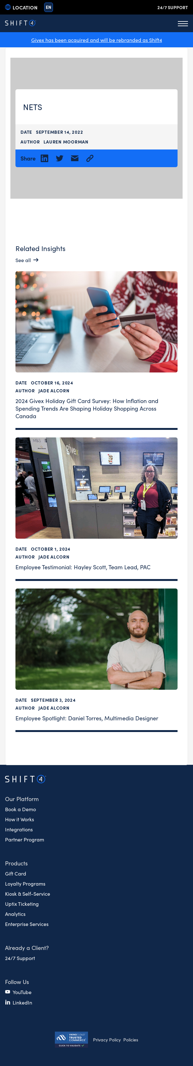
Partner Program (24, 839)
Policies (130, 1039)
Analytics (15, 913)
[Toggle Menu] (183, 23)
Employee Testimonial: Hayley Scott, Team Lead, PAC (82, 567)
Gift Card (15, 873)
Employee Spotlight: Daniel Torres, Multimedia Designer (86, 718)
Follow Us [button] (17, 982)
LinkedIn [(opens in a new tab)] (22, 1002)
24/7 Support (172, 7)
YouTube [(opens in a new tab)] (22, 991)
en (48, 7)
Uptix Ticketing (22, 903)
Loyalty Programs (25, 883)
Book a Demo (20, 808)
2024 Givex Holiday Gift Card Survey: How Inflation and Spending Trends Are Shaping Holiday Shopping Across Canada (86, 407)
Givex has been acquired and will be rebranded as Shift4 (96, 39)
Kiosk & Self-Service (27, 893)
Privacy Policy (107, 1039)
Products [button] (16, 863)
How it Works (19, 819)
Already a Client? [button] (27, 948)
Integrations (19, 829)
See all (23, 259)
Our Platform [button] (22, 799)
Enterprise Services (27, 923)
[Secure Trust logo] (71, 1040)
